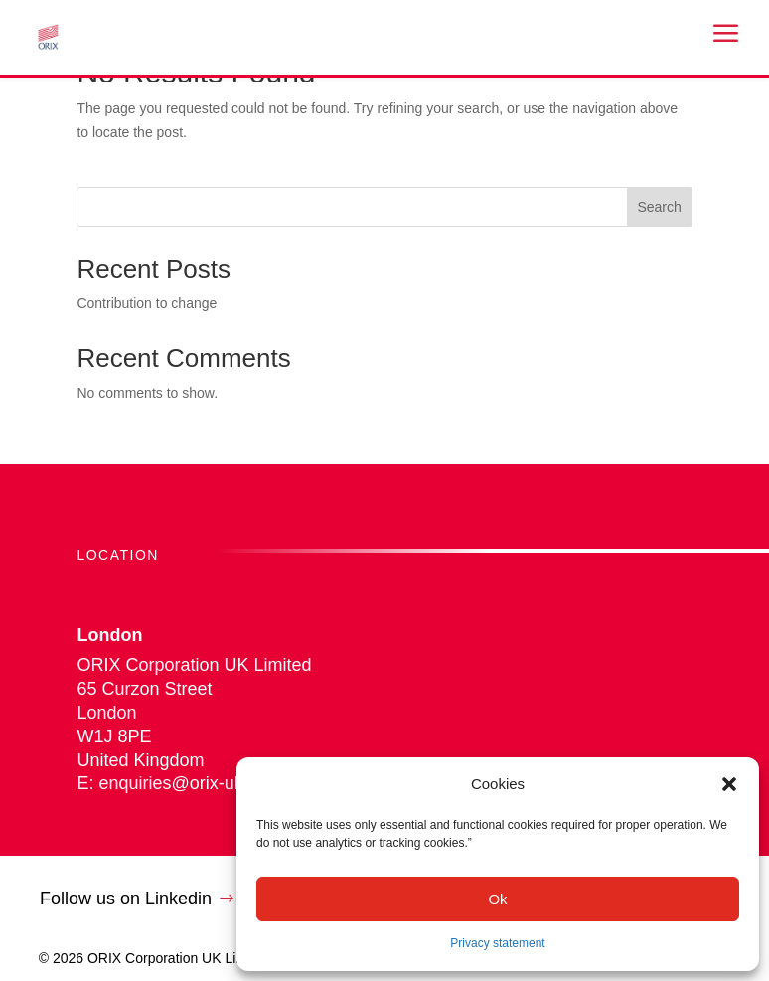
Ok (497, 899)
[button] (729, 784)
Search (659, 207)
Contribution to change (147, 303)
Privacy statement (497, 943)
